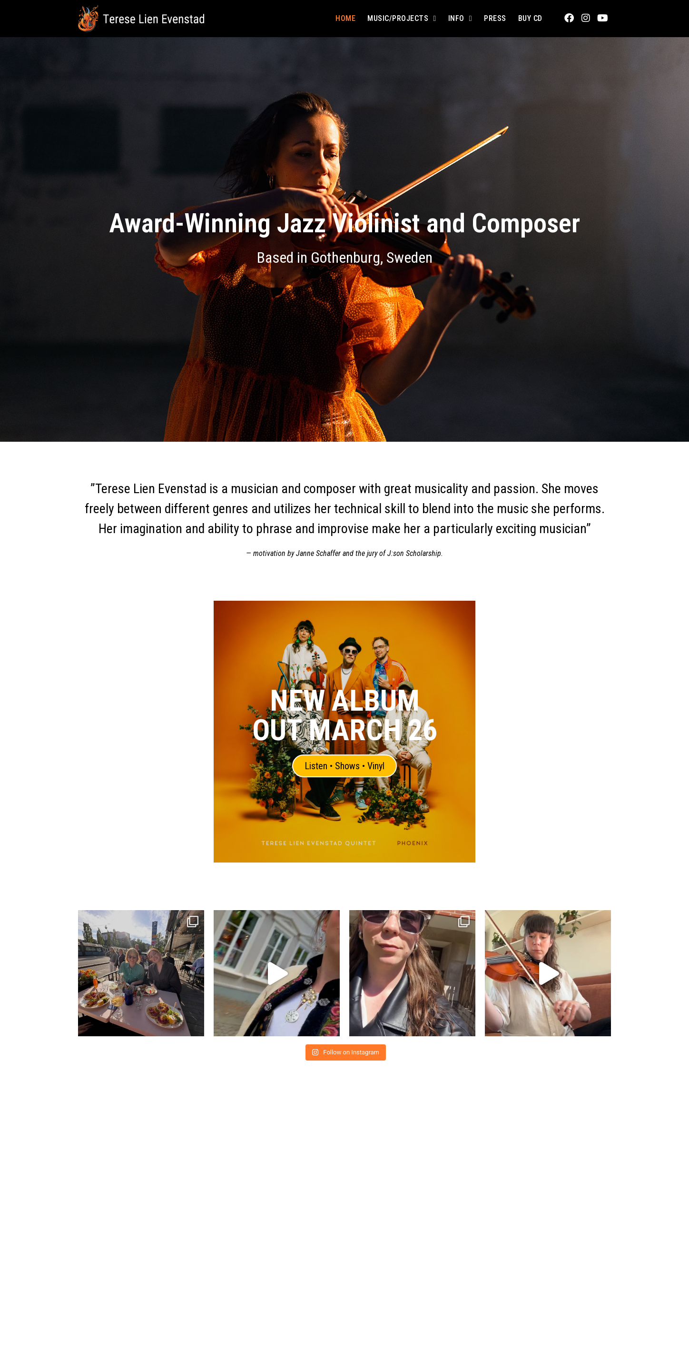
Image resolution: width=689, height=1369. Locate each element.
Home (345, 18)
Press (495, 18)
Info (460, 18)
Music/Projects (401, 18)
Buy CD (530, 18)
